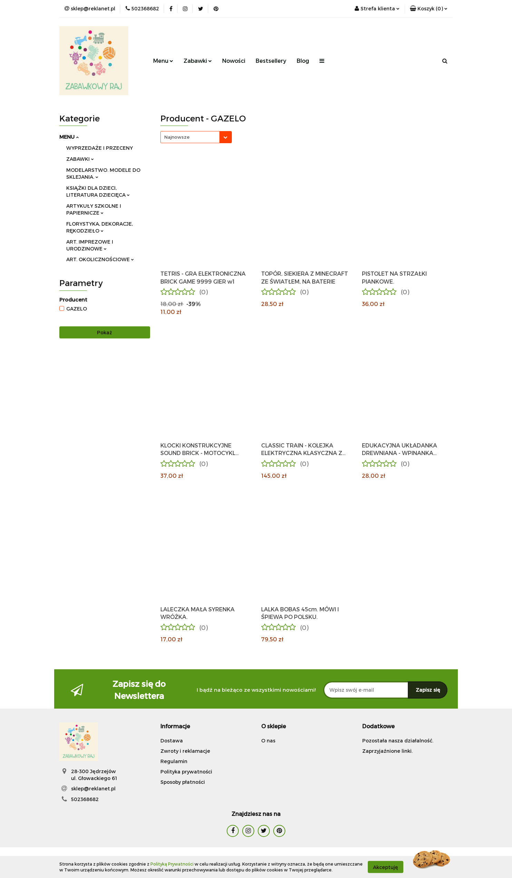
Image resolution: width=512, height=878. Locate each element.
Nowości (233, 60)
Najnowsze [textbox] (176, 137)
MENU (69, 137)
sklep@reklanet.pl (93, 788)
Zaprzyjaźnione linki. (387, 751)
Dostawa (171, 740)
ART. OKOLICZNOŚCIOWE (100, 259)
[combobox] (196, 137)
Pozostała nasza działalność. (397, 740)
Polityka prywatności (186, 772)
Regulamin (173, 761)
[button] (429, 8)
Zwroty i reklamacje (185, 751)
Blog (303, 60)
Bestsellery (271, 60)
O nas (268, 740)
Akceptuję (385, 867)
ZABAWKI (80, 159)
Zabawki (198, 60)
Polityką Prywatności (172, 863)
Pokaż (104, 332)
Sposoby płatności (182, 782)
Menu (163, 60)
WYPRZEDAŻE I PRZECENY (99, 148)
